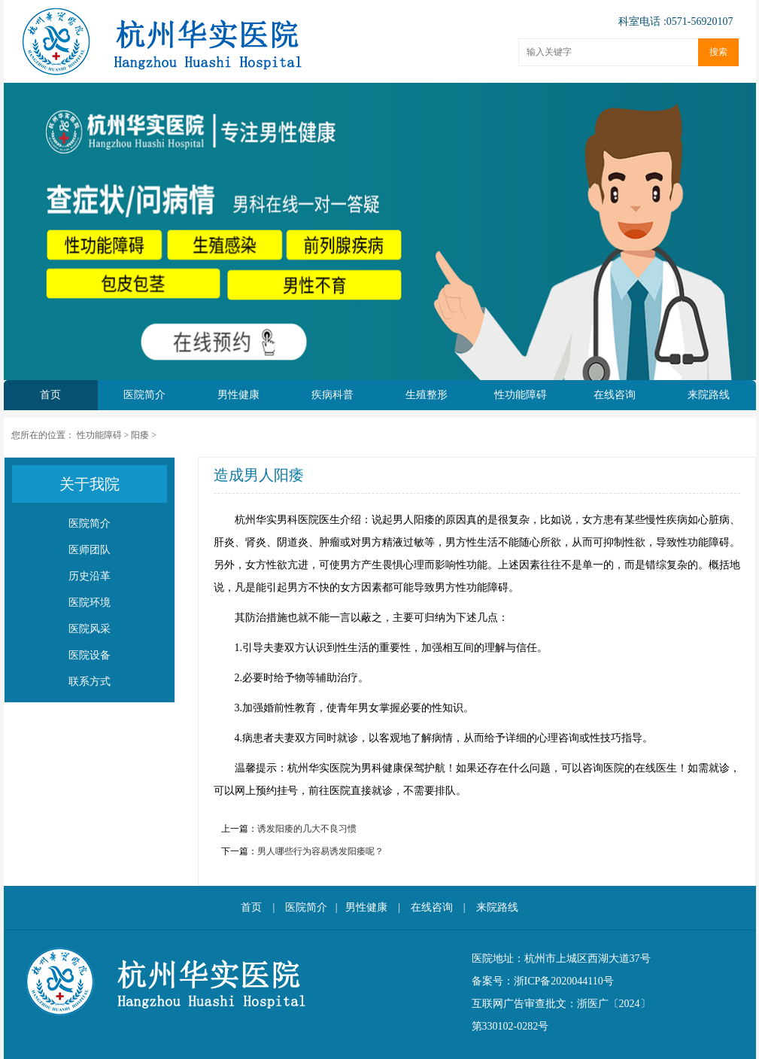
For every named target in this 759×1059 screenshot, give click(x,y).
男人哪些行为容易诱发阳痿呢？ (320, 851)
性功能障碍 (520, 394)
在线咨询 (615, 394)
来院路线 (709, 394)
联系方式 (89, 681)
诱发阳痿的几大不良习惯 (307, 828)
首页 (50, 394)
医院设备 (89, 655)
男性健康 (238, 394)
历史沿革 (89, 576)
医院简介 (144, 394)
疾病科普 (332, 394)
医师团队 (89, 549)
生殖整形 (426, 394)
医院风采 (89, 628)
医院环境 (89, 602)
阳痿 (140, 435)
